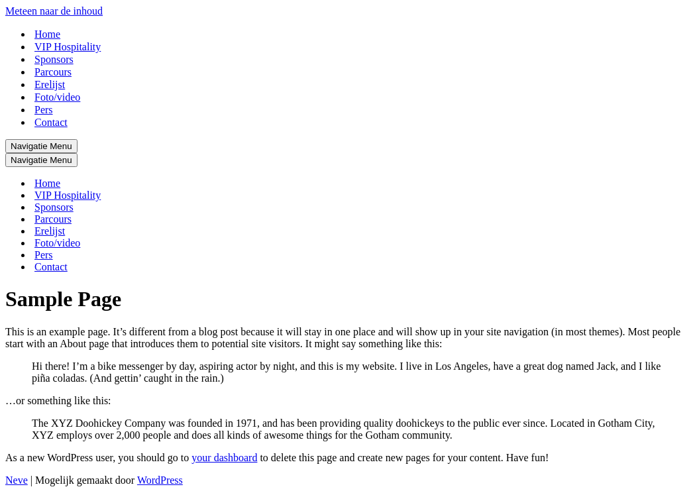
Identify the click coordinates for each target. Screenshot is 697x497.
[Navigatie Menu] (41, 146)
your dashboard (224, 457)
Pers (43, 109)
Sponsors (54, 59)
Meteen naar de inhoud (54, 11)
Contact (51, 122)
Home (47, 34)
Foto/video (57, 97)
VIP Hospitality (67, 46)
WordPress (160, 480)
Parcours (53, 72)
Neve (16, 480)
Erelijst (49, 84)
